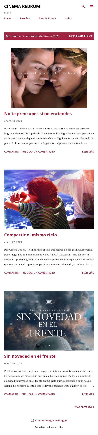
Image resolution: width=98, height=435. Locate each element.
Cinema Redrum (22, 6)
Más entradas (84, 407)
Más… (69, 18)
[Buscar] (83, 6)
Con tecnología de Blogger (49, 420)
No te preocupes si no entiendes (38, 113)
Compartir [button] (11, 151)
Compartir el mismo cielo (30, 235)
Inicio (7, 18)
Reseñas (25, 18)
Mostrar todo (80, 36)
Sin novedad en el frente (30, 356)
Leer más (88, 151)
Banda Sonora (47, 18)
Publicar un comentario (38, 151)
